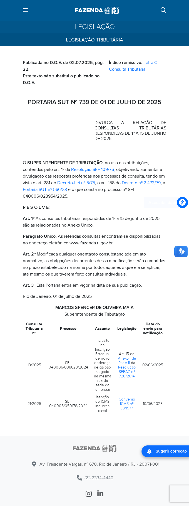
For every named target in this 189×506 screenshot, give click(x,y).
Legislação (94, 27)
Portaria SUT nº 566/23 (45, 189)
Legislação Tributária (94, 40)
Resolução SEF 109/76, (93, 169)
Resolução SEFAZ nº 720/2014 (127, 372)
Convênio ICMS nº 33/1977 (127, 404)
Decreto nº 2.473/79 (141, 183)
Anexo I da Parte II (127, 360)
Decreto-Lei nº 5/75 (76, 183)
